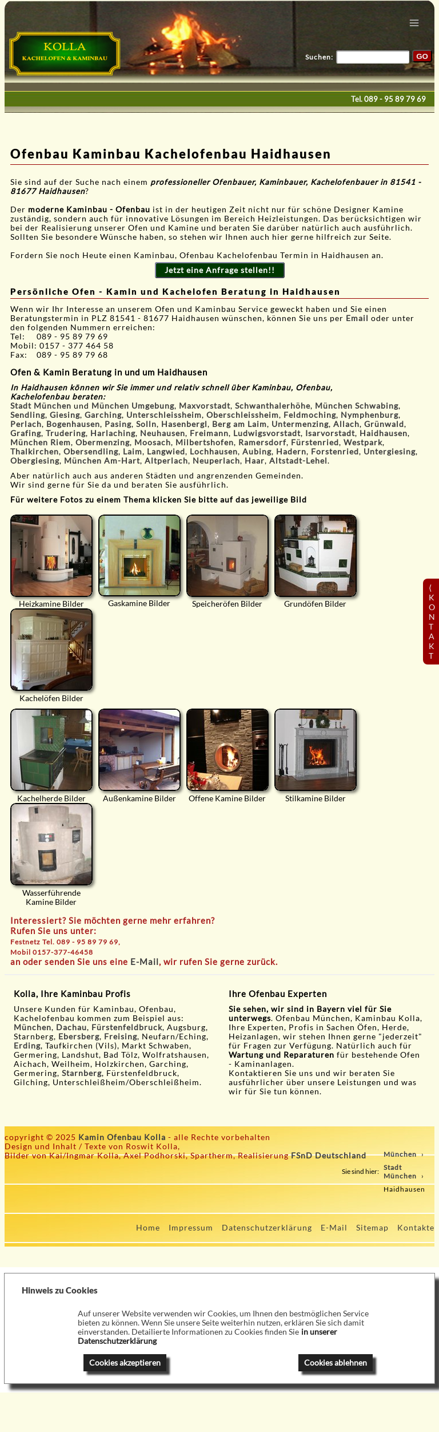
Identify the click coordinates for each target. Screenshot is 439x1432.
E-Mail (144, 961)
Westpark (363, 442)
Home (148, 1227)
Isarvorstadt (330, 433)
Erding (27, 1045)
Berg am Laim (239, 424)
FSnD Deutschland (328, 1155)
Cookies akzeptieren (125, 1362)
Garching (103, 415)
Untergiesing (390, 451)
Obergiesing (34, 460)
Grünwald (384, 424)
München (32, 1027)
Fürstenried (315, 442)
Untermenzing (300, 424)
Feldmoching (310, 415)
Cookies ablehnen (335, 1362)
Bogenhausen (73, 424)
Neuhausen (162, 433)
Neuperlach (216, 460)
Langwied (166, 451)
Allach (346, 424)
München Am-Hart (102, 460)
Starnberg (82, 1073)
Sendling (27, 415)
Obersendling (90, 451)
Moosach (152, 442)
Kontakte (415, 1227)
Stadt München (40, 405)
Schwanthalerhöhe (272, 405)
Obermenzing (102, 442)
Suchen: (319, 57)
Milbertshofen (204, 442)
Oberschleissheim (242, 415)
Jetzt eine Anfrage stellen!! (220, 270)
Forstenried (335, 451)
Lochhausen (214, 451)
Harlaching (112, 433)
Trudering (66, 433)
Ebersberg (78, 1036)
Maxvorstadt (204, 405)
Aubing (257, 451)
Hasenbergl (184, 424)
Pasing (118, 424)
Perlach (26, 424)
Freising (120, 1036)
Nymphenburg (369, 415)
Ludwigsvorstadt (267, 433)
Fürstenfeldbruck (126, 1027)
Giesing (65, 415)
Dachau (71, 1027)
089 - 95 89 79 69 (395, 99)
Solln (146, 424)
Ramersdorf (262, 442)
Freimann (209, 433)
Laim (132, 451)
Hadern (291, 451)
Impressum (191, 1227)
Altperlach (166, 460)
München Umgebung (132, 405)
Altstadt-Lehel (298, 460)
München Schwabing (356, 405)
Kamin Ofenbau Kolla (122, 1137)
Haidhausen (384, 433)
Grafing (25, 433)
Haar (255, 460)
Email (358, 318)
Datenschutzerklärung (267, 1227)
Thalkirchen (34, 451)
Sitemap (372, 1227)
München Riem (40, 442)
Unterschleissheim (164, 415)
